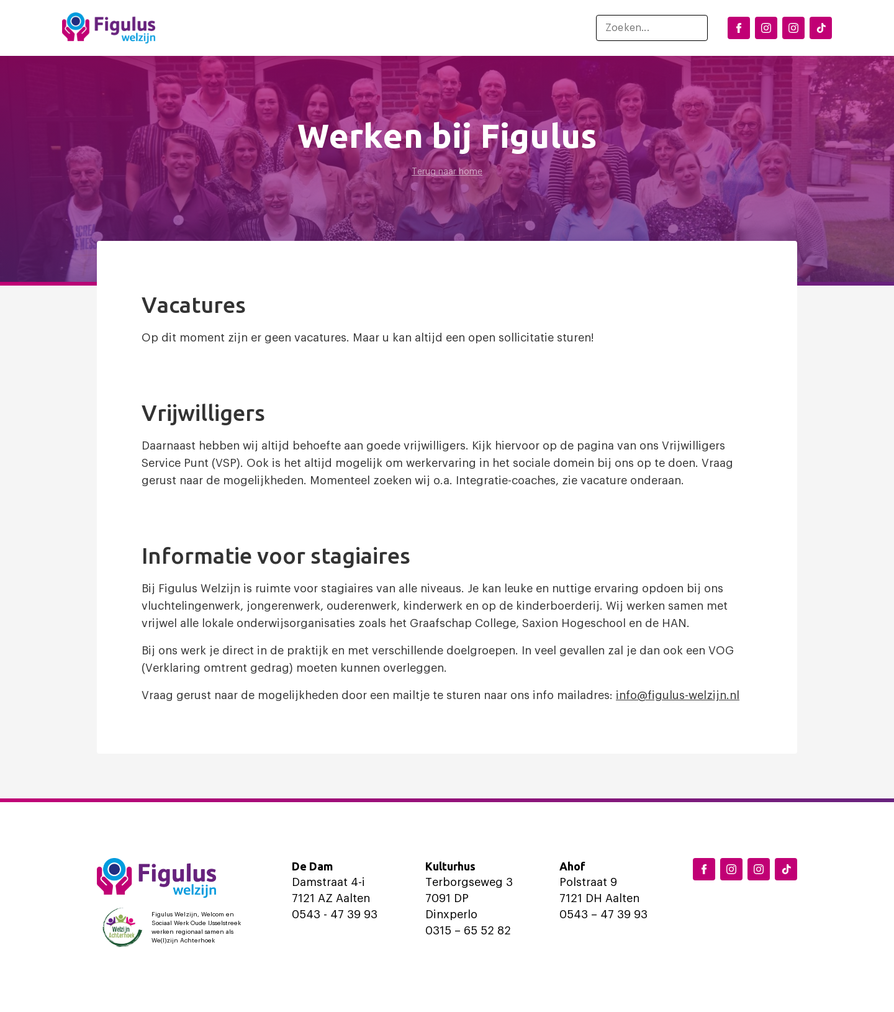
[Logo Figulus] (108, 27)
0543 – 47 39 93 (603, 914)
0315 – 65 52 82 (468, 930)
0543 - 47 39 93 (334, 914)
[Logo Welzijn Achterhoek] (174, 927)
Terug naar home (447, 172)
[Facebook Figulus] (739, 28)
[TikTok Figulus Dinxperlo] (821, 28)
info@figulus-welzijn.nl (677, 695)
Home (202, 28)
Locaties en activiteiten (296, 28)
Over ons (521, 28)
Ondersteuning (427, 28)
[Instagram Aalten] (793, 28)
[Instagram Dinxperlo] (766, 28)
